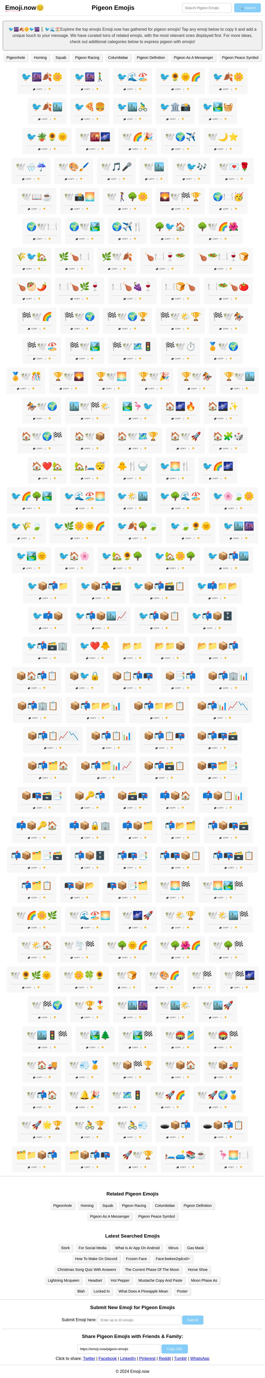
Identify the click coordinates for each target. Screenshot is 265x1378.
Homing (40, 58)
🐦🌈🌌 (217, 466)
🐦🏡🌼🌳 (175, 556)
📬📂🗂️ (180, 825)
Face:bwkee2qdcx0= (173, 1259)
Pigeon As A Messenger (193, 58)
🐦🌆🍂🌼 (42, 77)
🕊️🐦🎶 (191, 166)
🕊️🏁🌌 (239, 975)
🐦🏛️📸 (175, 107)
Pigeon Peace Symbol (240, 58)
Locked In (102, 1291)
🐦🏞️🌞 (31, 556)
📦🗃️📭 (132, 795)
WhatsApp (199, 1358)
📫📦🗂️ (137, 825)
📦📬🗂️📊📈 (106, 765)
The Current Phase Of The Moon (152, 1270)
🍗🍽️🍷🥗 (165, 256)
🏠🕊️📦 (89, 436)
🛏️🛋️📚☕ (185, 1155)
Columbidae (118, 58)
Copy (37, 89)
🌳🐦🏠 (170, 226)
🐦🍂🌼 (228, 77)
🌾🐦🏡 (31, 256)
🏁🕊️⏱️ (180, 346)
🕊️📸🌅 (79, 196)
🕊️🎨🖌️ (73, 166)
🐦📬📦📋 (159, 616)
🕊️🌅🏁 (175, 885)
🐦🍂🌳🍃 (137, 526)
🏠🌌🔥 (180, 406)
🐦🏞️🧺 (217, 107)
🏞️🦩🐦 (137, 406)
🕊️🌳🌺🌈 (180, 945)
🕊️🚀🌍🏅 (218, 1095)
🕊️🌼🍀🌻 (84, 975)
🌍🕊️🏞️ (84, 226)
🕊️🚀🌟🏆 (42, 1125)
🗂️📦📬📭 (90, 1155)
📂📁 (132, 646)
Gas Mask (195, 1248)
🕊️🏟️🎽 (180, 1035)
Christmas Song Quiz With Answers (86, 1270)
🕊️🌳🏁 (228, 945)
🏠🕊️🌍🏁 (42, 436)
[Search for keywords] (207, 8)
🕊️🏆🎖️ (89, 1005)
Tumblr (180, 1358)
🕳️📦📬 (175, 1125)
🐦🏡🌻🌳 (122, 556)
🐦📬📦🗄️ (212, 616)
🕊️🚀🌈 (170, 1095)
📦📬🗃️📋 (164, 765)
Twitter (89, 1358)
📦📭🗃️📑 (42, 795)
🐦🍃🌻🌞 (190, 526)
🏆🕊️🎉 (154, 376)
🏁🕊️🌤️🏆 (180, 316)
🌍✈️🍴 (127, 226)
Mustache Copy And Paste (160, 1280)
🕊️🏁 (202, 975)
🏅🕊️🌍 (223, 346)
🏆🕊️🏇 (196, 376)
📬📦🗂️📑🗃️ (37, 855)
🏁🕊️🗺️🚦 (132, 346)
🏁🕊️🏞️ (84, 346)
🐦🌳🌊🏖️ (180, 496)
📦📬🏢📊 (228, 675)
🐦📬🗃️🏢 (47, 646)
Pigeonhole (15, 58)
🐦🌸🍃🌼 (233, 496)
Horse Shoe (198, 1270)
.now (20, 7)
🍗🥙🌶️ (31, 286)
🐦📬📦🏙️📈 (101, 616)
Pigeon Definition (151, 58)
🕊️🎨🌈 (164, 975)
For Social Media (93, 1248)
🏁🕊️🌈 (36, 316)
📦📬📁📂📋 (159, 705)
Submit (192, 1320)
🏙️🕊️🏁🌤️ (90, 406)
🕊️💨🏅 (84, 1065)
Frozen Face (136, 1259)
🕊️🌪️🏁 (79, 945)
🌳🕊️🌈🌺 (218, 226)
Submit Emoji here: (79, 1320)
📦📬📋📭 (164, 735)
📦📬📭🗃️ (217, 735)
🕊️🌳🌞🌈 (127, 945)
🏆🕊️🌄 (68, 376)
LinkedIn (128, 1358)
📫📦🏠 (175, 795)
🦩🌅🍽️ (233, 1155)
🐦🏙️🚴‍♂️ (132, 107)
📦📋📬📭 (132, 675)
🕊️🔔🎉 (84, 1095)
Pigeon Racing (87, 58)
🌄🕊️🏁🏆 (180, 196)
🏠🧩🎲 (228, 436)
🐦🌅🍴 (175, 466)
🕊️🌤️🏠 (36, 945)
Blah (81, 1291)
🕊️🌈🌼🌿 (36, 915)
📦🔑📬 (89, 795)
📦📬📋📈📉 (53, 735)
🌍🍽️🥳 (228, 196)
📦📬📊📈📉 (222, 705)
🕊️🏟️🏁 (223, 1035)
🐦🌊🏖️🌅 (84, 496)
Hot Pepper (120, 1280)
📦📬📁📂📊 (96, 705)
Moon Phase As (204, 1280)
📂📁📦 (170, 646)
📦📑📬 (180, 675)
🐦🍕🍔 (89, 107)
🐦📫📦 (47, 616)
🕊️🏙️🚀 (217, 1005)
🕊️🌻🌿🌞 (31, 975)
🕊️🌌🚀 (137, 915)
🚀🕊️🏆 (137, 1155)
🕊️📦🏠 (180, 1065)
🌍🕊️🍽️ (41, 226)
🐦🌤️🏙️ (132, 496)
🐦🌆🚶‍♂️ (89, 77)
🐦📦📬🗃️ (101, 586)
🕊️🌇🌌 (95, 136)
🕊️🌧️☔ (31, 166)
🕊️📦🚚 (223, 1065)
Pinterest (147, 1358)
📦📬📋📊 (111, 735)
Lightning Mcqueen (63, 1280)
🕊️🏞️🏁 (137, 1035)
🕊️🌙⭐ (223, 136)
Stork (65, 1248)
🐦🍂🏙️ (47, 107)
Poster (182, 1291)
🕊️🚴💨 (132, 1125)
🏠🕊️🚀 (185, 436)
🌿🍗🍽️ (74, 256)
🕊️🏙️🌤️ (175, 1005)
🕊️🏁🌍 (47, 1005)
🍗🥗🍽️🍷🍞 (223, 256)
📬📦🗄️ (89, 855)
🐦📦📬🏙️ (228, 556)
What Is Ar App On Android (137, 1248)
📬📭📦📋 (180, 855)
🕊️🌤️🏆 (180, 915)
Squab (61, 58)
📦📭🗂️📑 (217, 765)
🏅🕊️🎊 (25, 376)
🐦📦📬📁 (48, 586)
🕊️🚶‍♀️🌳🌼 (127, 196)
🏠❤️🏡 (47, 466)
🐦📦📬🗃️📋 (159, 586)
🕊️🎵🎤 (116, 166)
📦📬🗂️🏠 (48, 765)
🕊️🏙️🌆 (132, 1005)
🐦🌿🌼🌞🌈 (79, 526)
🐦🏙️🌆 (238, 526)
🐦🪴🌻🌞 (47, 136)
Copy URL (174, 1349)
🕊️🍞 (126, 975)
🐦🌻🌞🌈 (180, 77)
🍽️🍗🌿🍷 (79, 286)
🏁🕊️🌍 (79, 316)
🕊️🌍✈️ (180, 136)
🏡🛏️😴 (89, 466)
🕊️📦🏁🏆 (132, 1065)
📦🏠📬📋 (36, 675)
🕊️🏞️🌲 (95, 1035)
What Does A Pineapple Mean (143, 1291)
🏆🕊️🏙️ (239, 376)
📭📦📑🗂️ (127, 885)
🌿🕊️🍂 (116, 256)
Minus (173, 1248)
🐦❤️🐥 (95, 646)
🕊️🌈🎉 (137, 136)
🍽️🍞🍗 (180, 286)
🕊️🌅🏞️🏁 (223, 885)
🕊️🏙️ (154, 166)
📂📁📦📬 (218, 646)
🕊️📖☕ (36, 196)
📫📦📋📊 (223, 795)
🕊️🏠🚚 (41, 1065)
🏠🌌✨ (223, 406)
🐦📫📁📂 (217, 586)
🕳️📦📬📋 (223, 1125)
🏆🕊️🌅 (111, 376)
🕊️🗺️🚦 (127, 1095)
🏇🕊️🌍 (41, 406)
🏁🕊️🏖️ (41, 346)
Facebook (108, 1358)
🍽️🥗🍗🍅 (228, 286)
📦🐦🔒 (84, 675)
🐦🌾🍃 (26, 526)
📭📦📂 (79, 885)
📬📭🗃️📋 (233, 855)
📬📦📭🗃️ (228, 825)
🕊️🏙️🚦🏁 (47, 1035)
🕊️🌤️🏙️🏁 (228, 915)
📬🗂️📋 (36, 885)
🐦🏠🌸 (74, 556)
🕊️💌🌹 (234, 166)
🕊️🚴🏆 (89, 1125)
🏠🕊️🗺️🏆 (137, 436)
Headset (95, 1280)
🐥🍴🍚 (132, 466)
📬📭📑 (132, 855)
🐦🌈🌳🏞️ (31, 496)
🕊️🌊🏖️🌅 (90, 915)
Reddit (165, 1358)
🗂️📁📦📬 (36, 1155)
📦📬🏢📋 (37, 705)
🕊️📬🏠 (41, 1095)
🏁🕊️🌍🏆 (127, 316)
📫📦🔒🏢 (90, 825)
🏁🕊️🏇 (228, 316)
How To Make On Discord (96, 1259)
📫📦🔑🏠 (36, 825)
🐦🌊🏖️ (132, 77)
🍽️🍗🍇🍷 (132, 286)
